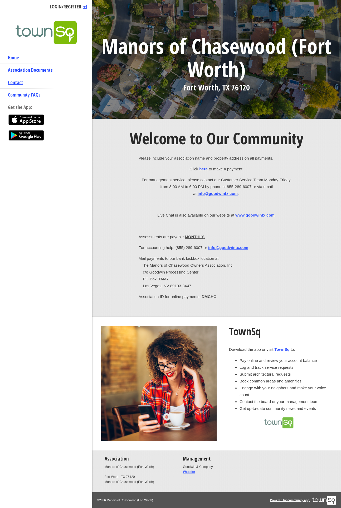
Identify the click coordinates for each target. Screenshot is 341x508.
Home (13, 57)
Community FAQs (24, 95)
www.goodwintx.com (255, 215)
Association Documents (30, 70)
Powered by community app (303, 500)
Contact (15, 82)
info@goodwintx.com (218, 193)
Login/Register (68, 6)
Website (189, 472)
